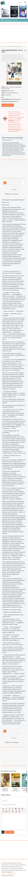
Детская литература (15, 87)
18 (14, 186)
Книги (7, 87)
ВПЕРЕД (14, 189)
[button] (3, 808)
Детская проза (5, 88)
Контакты (3, 873)
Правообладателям (12, 873)
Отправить (10, 832)
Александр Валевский (11, 92)
